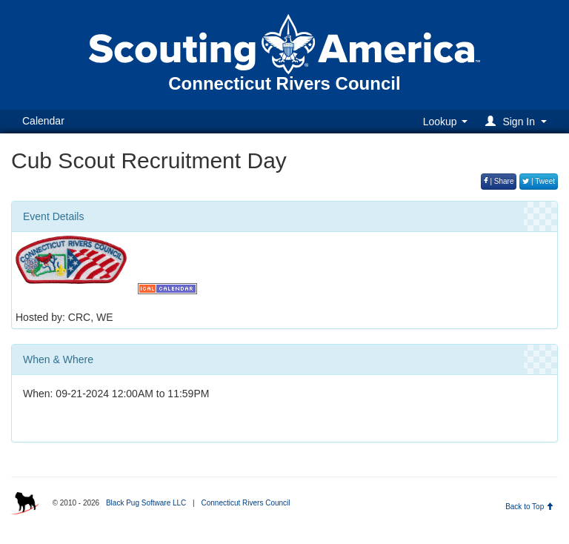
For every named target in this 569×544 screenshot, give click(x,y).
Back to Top (529, 506)
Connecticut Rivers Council (245, 503)
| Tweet (538, 181)
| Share (499, 181)
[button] (518, 121)
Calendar (43, 121)
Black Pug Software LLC (146, 503)
